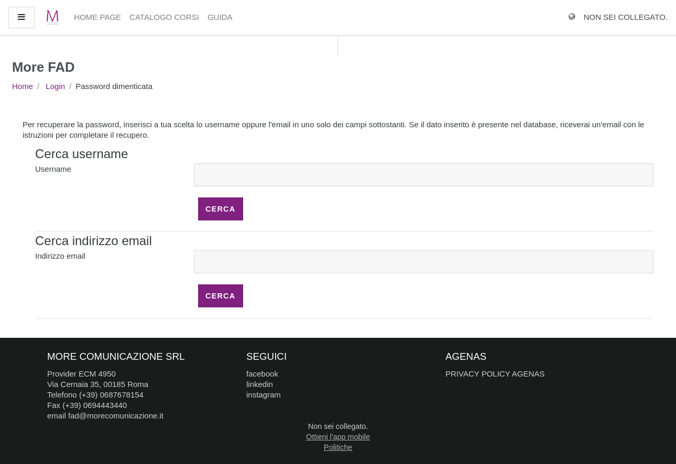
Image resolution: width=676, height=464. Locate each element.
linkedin (259, 384)
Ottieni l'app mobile (338, 437)
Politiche (338, 447)
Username (53, 168)
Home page (97, 17)
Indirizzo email (60, 255)
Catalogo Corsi (164, 17)
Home (22, 86)
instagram (263, 394)
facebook (262, 373)
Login (55, 86)
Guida (220, 17)
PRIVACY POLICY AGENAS (494, 373)
